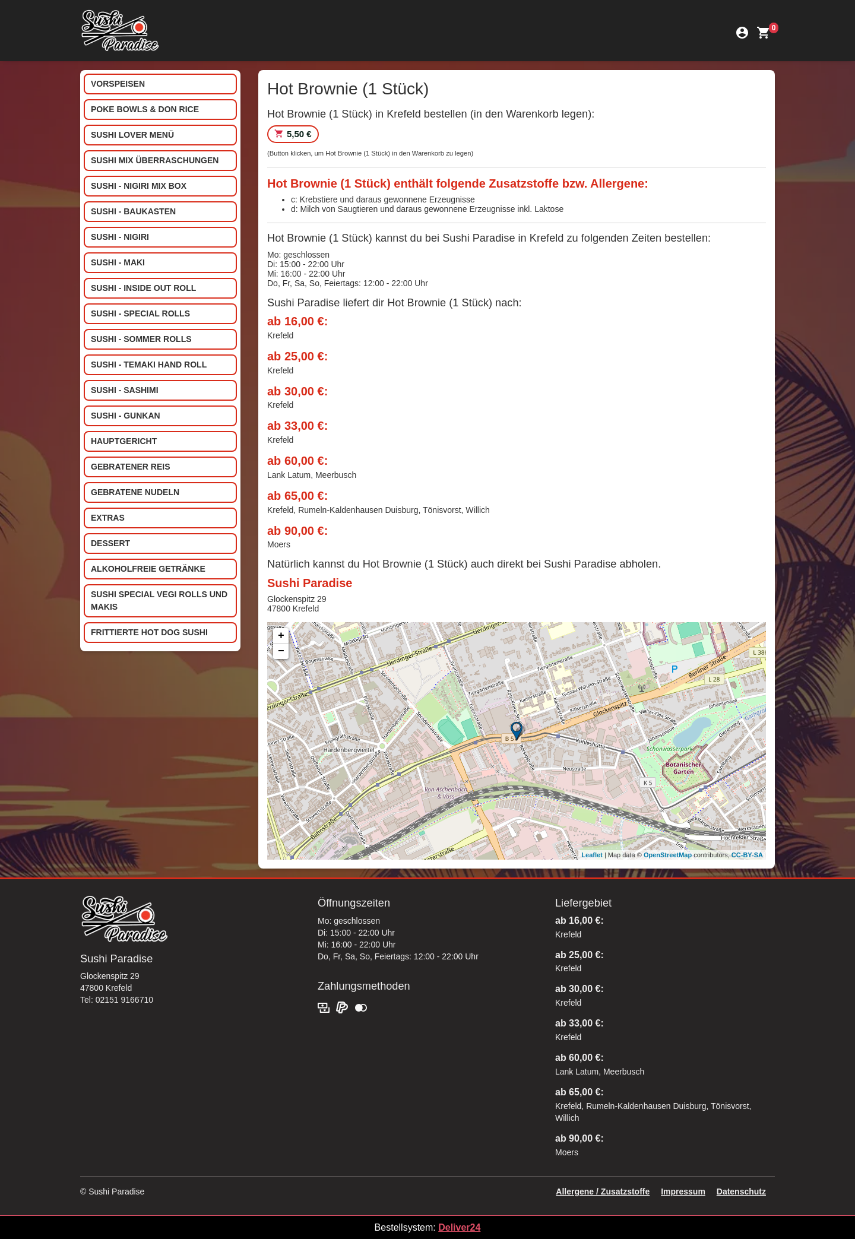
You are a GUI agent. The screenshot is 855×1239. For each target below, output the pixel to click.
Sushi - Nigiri (120, 237)
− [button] (281, 651)
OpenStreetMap (668, 854)
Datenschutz (741, 1191)
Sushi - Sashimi (125, 390)
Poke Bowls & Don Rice (145, 109)
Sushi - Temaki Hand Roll (149, 364)
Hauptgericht (124, 441)
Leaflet (591, 854)
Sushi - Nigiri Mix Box (138, 186)
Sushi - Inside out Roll (143, 288)
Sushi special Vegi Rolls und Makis (159, 600)
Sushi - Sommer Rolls (141, 339)
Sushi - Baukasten (133, 211)
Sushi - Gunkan (125, 415)
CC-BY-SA (747, 854)
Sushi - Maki (118, 262)
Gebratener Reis (130, 466)
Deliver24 (459, 1227)
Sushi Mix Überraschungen (154, 160)
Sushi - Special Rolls (140, 313)
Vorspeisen (118, 83)
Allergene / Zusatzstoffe (603, 1191)
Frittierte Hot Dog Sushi (149, 632)
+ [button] (281, 636)
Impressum (683, 1191)
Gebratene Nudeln (135, 492)
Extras (108, 517)
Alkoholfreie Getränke (148, 568)
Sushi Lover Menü (132, 135)
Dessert (110, 543)
